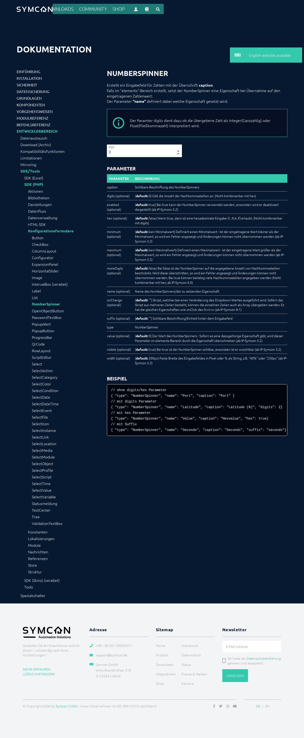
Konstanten (38, 531)
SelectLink (40, 436)
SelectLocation (44, 442)
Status (186, 663)
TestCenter (41, 509)
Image (37, 276)
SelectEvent (42, 409)
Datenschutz (191, 654)
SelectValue (42, 489)
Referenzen (142, 8)
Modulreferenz (32, 117)
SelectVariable (44, 496)
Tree (36, 516)
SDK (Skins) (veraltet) (42, 579)
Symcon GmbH (67, 705)
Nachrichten (38, 551)
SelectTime (41, 482)
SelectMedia (42, 449)
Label (36, 290)
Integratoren (170, 8)
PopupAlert (41, 323)
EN (267, 705)
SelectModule (43, 456)
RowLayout (41, 349)
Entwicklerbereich (37, 130)
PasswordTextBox (47, 316)
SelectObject (42, 462)
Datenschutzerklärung (264, 657)
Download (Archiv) (35, 143)
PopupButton (43, 329)
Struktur (35, 571)
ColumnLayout (44, 250)
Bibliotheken (38, 197)
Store (32, 564)
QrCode (38, 343)
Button (37, 236)
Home (101, 8)
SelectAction (42, 369)
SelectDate (41, 396)
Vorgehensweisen (35, 110)
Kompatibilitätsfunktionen (42, 150)
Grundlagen (29, 97)
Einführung (28, 70)
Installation (29, 77)
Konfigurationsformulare (50, 230)
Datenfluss (37, 210)
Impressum (189, 644)
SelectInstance (44, 429)
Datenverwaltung (42, 217)
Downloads (198, 8)
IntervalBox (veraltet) (50, 283)
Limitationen (31, 157)
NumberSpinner (46, 303)
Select (37, 363)
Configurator (42, 256)
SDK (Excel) (33, 177)
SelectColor (41, 383)
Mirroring (28, 163)
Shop (244, 8)
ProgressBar (42, 336)
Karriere (187, 682)
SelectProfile (42, 469)
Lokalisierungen (41, 537)
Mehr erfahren (37, 668)
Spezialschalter (32, 594)
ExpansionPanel (45, 263)
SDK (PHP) (33, 183)
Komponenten (31, 104)
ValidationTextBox (47, 522)
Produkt (119, 8)
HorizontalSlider (45, 270)
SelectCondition (45, 389)
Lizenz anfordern (39, 673)
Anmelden (235, 675)
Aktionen (35, 190)
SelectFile (40, 416)
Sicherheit (27, 84)
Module (34, 544)
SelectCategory (44, 376)
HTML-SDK (37, 223)
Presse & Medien (194, 673)
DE (258, 705)
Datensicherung (33, 90)
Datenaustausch (33, 137)
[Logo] (35, 8)
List (35, 296)
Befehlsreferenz (33, 123)
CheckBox (40, 243)
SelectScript (42, 476)
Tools (28, 586)
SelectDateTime (45, 403)
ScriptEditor (42, 356)
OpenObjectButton (48, 310)
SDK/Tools (30, 170)
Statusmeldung (44, 502)
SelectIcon (40, 422)
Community (224, 8)
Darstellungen (40, 203)
